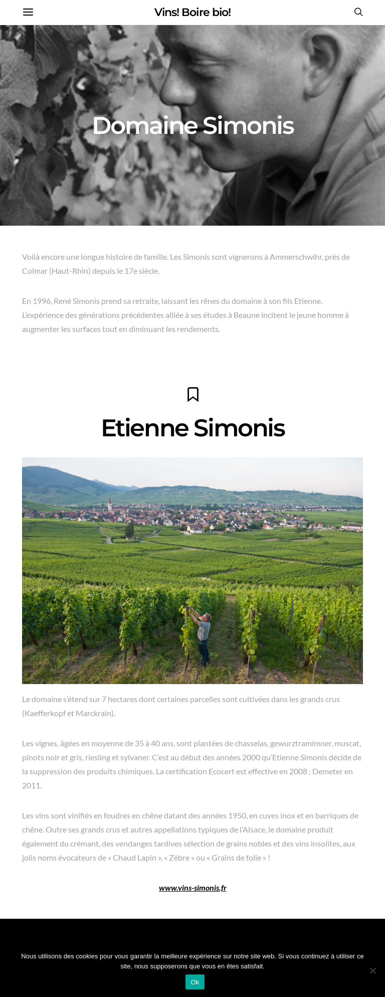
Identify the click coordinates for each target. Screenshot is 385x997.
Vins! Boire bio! (192, 12)
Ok (194, 982)
